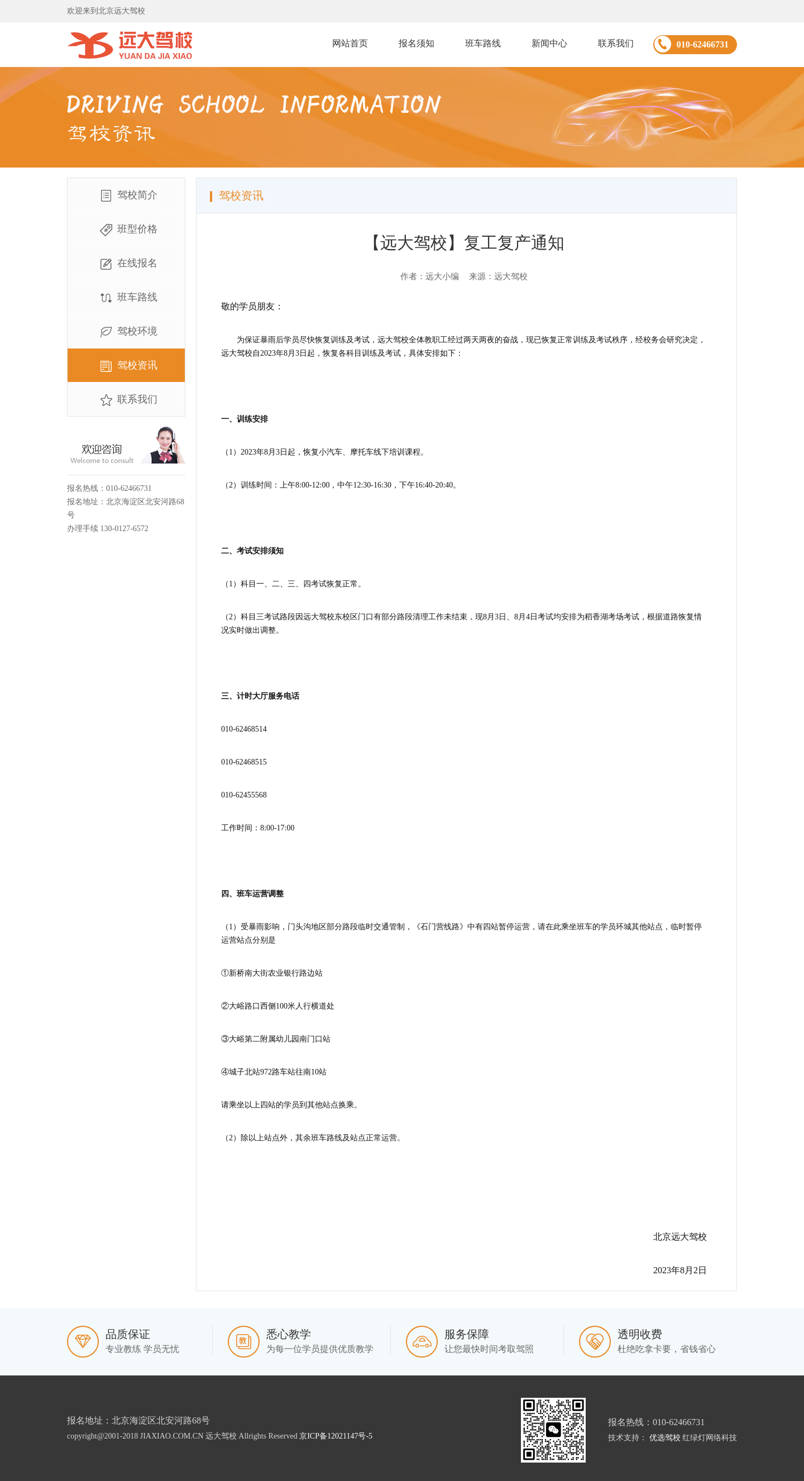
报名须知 (416, 43)
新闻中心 (549, 43)
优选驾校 (665, 1438)
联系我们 (616, 43)
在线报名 (126, 264)
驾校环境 (126, 332)
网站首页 (350, 43)
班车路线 (483, 43)
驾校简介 (126, 196)
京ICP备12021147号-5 (335, 1436)
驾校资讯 (126, 366)
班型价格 (126, 230)
